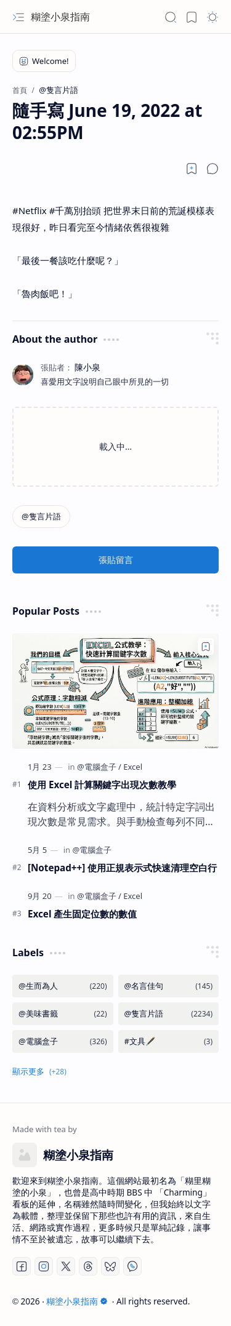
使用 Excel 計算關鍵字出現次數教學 (102, 784)
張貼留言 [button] (116, 559)
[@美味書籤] (62, 1013)
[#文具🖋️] (168, 1041)
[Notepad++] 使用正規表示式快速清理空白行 (122, 867)
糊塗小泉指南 (60, 16)
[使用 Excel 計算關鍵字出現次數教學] (115, 691)
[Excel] (132, 766)
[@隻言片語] (41, 516)
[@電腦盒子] (99, 766)
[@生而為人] (62, 986)
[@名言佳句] (168, 986)
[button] (18, 17)
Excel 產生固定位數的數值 (82, 914)
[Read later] (191, 168)
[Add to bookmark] (206, 646)
